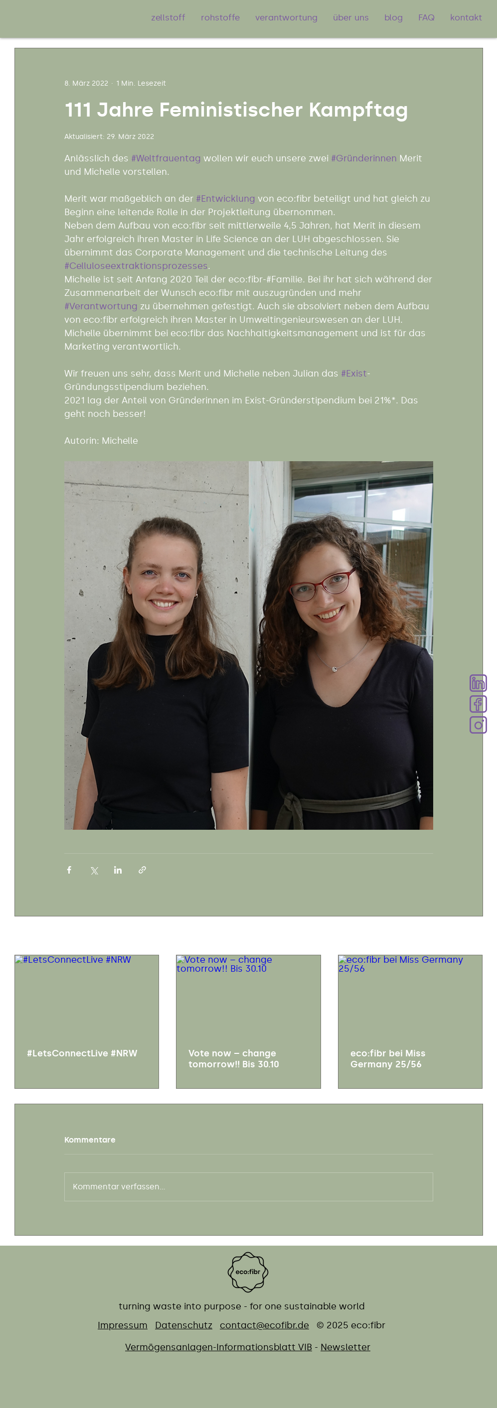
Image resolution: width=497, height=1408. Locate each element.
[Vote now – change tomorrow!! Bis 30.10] (248, 995)
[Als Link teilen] (142, 870)
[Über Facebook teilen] (69, 870)
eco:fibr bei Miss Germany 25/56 (388, 1059)
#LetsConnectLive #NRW (82, 1053)
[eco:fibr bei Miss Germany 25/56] (410, 995)
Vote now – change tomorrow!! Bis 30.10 (233, 1059)
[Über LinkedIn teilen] (118, 870)
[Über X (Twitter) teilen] (93, 870)
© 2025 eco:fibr (351, 1325)
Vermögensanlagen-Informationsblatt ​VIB (218, 1347)
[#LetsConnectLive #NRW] (87, 995)
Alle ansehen (460, 936)
